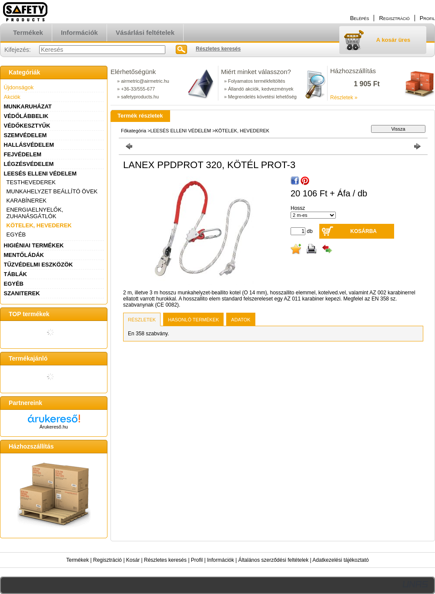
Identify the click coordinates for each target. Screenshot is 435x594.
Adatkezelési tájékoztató (340, 560)
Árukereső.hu (54, 426)
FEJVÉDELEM (23, 154)
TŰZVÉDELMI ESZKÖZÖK (38, 264)
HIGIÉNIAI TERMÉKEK (34, 245)
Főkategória (133, 130)
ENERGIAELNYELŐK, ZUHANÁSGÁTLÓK (35, 212)
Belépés (359, 18)
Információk (220, 560)
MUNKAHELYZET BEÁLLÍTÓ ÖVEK (52, 191)
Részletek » (344, 97)
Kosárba (363, 231)
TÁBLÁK (15, 274)
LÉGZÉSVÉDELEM (29, 164)
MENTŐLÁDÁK (24, 255)
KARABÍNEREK (27, 200)
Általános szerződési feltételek (273, 560)
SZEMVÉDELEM (25, 135)
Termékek (77, 560)
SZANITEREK (22, 293)
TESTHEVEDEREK (31, 182)
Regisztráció (107, 560)
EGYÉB (16, 234)
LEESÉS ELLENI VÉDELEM (40, 173)
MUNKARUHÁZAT (28, 106)
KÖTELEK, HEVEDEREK (39, 225)
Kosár (133, 560)
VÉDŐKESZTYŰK (27, 125)
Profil (197, 560)
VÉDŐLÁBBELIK (26, 116)
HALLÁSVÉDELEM (29, 145)
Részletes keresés (165, 560)
